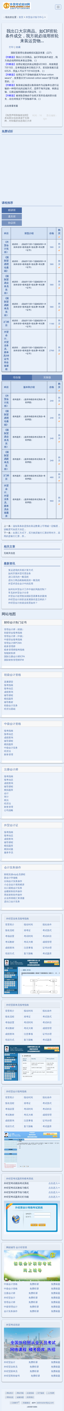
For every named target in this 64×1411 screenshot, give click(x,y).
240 (52, 400)
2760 (51, 350)
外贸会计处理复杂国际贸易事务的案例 (27, 596)
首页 (21, 17)
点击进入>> (54, 1183)
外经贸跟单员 (10, 1371)
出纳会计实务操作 (13, 881)
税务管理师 (9, 646)
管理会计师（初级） (14, 629)
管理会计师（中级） (14, 636)
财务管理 (8, 754)
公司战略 (8, 810)
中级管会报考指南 (13, 639)
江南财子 (14, 1402)
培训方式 (9, 953)
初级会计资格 (12, 675)
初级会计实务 (11, 705)
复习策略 (28, 953)
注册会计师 (11, 769)
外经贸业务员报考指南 (17, 918)
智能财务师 (9, 653)
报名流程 (9, 930)
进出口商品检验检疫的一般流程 (24, 580)
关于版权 (40, 1393)
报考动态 (8, 688)
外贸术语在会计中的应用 (20, 583)
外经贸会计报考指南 (16, 1091)
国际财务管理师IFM (14, 659)
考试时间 (28, 936)
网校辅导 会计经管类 (16, 1247)
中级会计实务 (11, 747)
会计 (6, 793)
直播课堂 (8, 681)
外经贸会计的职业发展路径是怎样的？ (27, 599)
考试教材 (9, 941)
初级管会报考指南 (13, 632)
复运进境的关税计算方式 (20, 570)
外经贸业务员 (10, 1366)
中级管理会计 (10, 1306)
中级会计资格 (12, 724)
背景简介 (9, 924)
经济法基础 (9, 708)
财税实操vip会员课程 (14, 874)
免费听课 (34, 1284)
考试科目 (47, 936)
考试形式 (47, 930)
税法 (6, 800)
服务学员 (8, 852)
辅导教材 (8, 702)
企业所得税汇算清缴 (14, 898)
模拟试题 (8, 849)
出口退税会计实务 (13, 887)
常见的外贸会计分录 (18, 592)
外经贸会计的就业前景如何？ (23, 602)
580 (52, 247)
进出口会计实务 (12, 901)
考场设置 (9, 936)
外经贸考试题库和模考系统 (19, 1178)
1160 (51, 323)
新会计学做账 (11, 877)
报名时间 (28, 924)
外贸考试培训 (13, 1324)
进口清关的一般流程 (18, 576)
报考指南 (8, 685)
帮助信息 (9, 1397)
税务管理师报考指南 (14, 649)
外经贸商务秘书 (12, 1375)
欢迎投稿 (30, 1393)
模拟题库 (8, 698)
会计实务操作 (12, 867)
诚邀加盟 (20, 1397)
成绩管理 (47, 941)
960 (52, 500)
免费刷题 (55, 1284)
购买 (59, 246)
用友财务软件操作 (13, 894)
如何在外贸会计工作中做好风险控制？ (27, 589)
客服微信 (26, 1403)
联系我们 (30, 1397)
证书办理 (47, 947)
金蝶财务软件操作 (13, 891)
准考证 (27, 930)
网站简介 (9, 1393)
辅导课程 (8, 695)
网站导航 (20, 1393)
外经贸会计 (9, 1297)
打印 (11, 47)
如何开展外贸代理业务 (19, 573)
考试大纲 (28, 941)
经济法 (7, 751)
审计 (6, 796)
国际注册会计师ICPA (14, 656)
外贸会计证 (11, 825)
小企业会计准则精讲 (14, 884)
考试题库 (47, 953)
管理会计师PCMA (13, 642)
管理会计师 (9, 1302)
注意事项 (28, 947)
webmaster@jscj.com (45, 1403)
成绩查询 (8, 691)
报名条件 (47, 924)
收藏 (18, 47)
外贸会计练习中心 (35, 17)
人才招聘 (50, 1393)
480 (52, 477)
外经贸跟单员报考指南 (17, 1004)
